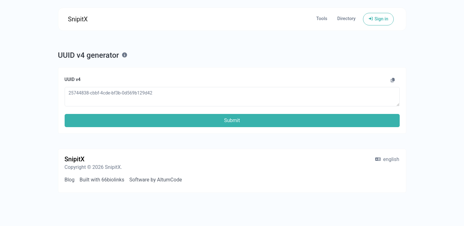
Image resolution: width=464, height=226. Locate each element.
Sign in (378, 19)
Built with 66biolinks (101, 180)
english (387, 159)
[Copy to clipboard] (393, 80)
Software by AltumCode (155, 180)
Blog (70, 180)
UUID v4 (73, 79)
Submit (232, 120)
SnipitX (78, 19)
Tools (321, 18)
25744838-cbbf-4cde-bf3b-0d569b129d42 (232, 96)
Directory (346, 18)
